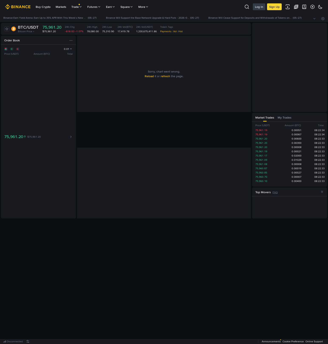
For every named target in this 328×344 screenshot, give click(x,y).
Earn (110, 7)
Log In (259, 7)
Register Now (165, 281)
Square (126, 7)
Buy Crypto (43, 7)
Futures (94, 7)
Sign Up (274, 7)
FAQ (275, 192)
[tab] (84, 40)
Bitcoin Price (26, 31)
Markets (61, 7)
